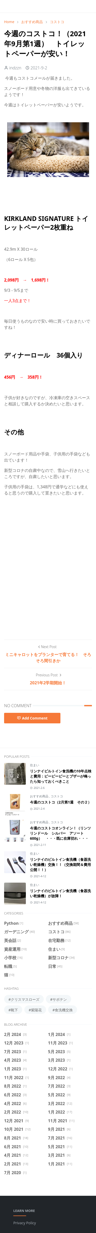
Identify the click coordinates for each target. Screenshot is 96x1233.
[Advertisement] (48, 579)
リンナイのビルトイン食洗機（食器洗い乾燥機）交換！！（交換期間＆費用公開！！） (60, 864)
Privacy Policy (24, 1222)
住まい (34, 765)
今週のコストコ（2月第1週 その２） (60, 802)
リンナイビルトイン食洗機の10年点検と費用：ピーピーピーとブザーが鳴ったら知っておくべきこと (60, 776)
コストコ (57, 796)
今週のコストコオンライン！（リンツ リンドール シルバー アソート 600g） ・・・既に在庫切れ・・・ (60, 833)
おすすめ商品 (39, 796)
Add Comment (32, 718)
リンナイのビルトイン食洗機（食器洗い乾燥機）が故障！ (60, 893)
